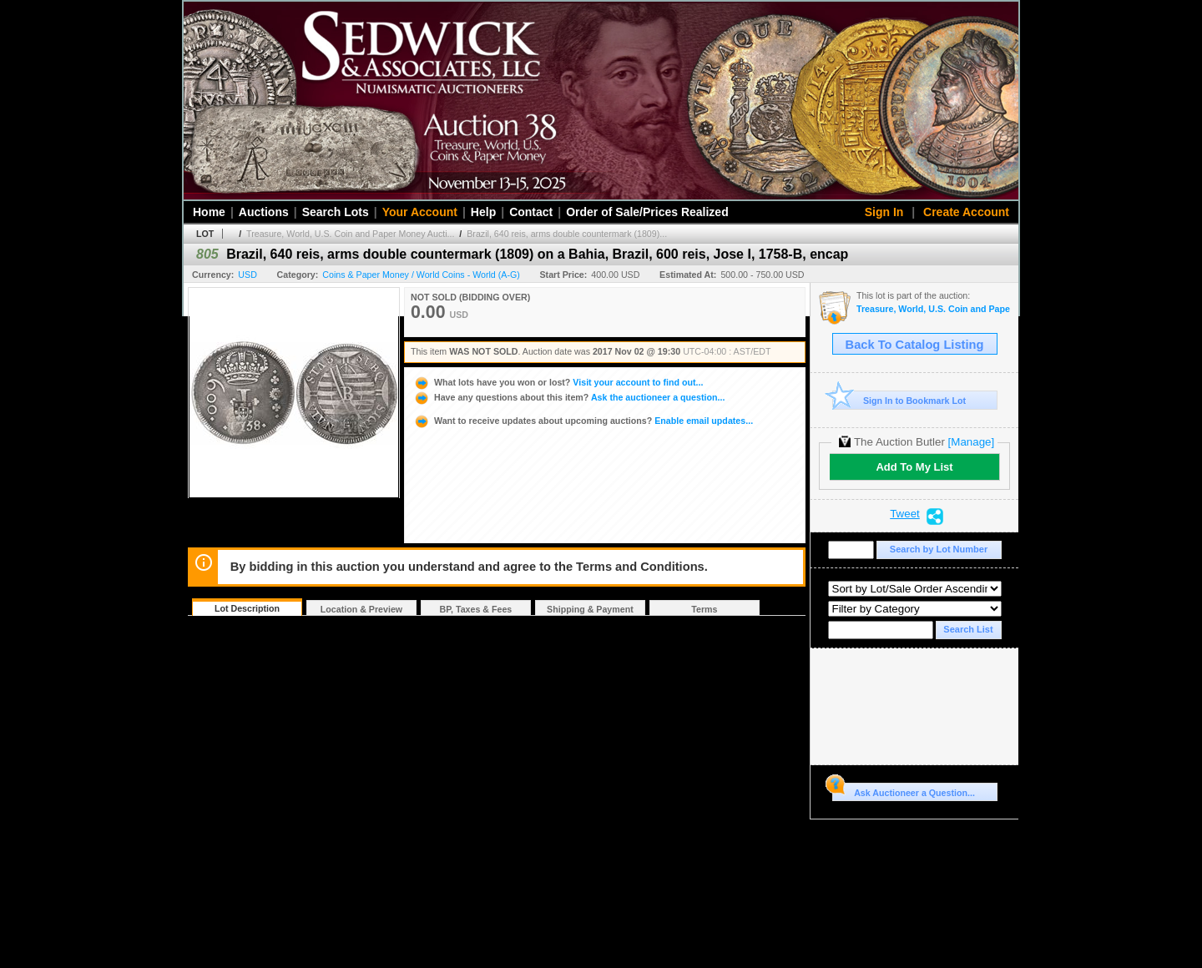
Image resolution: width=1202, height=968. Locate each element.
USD (247, 275)
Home (209, 212)
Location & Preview (361, 609)
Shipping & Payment (590, 609)
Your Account (419, 212)
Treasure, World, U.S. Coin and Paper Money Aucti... (350, 234)
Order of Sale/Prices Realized (647, 212)
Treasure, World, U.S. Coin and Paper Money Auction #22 (933, 309)
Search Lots (335, 212)
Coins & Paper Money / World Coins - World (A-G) (420, 275)
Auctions (264, 212)
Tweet (905, 514)
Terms (704, 609)
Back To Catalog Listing (915, 344)
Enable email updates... (583, 421)
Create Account (966, 212)
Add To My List (914, 467)
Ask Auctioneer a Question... (903, 790)
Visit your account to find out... (558, 382)
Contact (531, 212)
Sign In (884, 212)
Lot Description (247, 608)
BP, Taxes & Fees (476, 609)
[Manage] (971, 442)
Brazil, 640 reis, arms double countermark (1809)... (567, 234)
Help (483, 212)
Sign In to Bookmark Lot (899, 400)
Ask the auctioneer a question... (569, 397)
